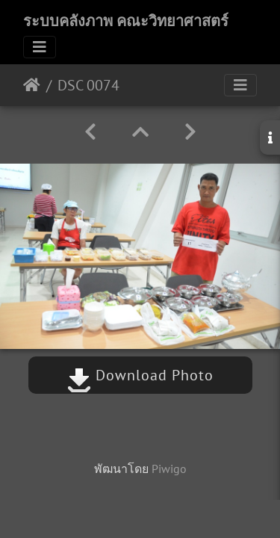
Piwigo (169, 468)
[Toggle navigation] (39, 47)
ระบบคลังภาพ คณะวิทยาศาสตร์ (125, 21)
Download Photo (140, 375)
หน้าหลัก (31, 85)
